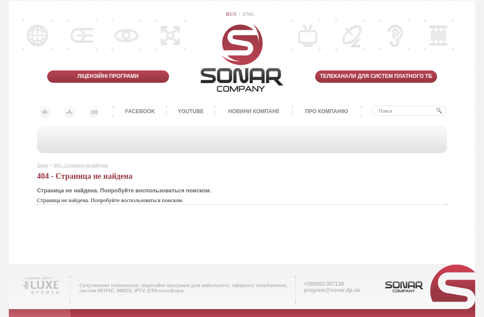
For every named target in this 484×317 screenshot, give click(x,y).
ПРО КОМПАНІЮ (326, 111)
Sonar (42, 164)
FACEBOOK (140, 111)
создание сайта (38, 278)
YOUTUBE (191, 111)
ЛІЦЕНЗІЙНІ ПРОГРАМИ (108, 76)
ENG (248, 14)
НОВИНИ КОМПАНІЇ (253, 111)
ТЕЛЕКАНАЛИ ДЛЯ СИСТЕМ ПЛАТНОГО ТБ (376, 76)
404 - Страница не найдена (80, 164)
